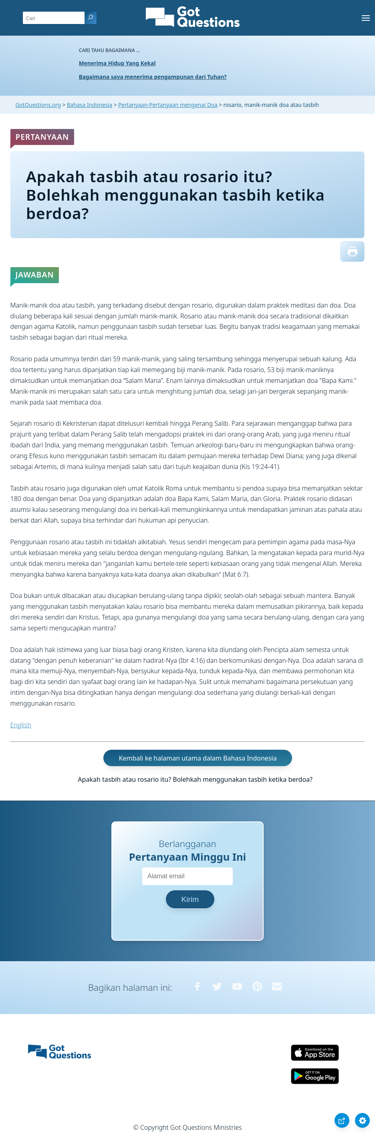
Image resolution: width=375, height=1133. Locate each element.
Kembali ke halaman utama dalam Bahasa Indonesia (198, 757)
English (20, 724)
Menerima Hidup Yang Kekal (117, 63)
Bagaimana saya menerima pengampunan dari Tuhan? (153, 76)
